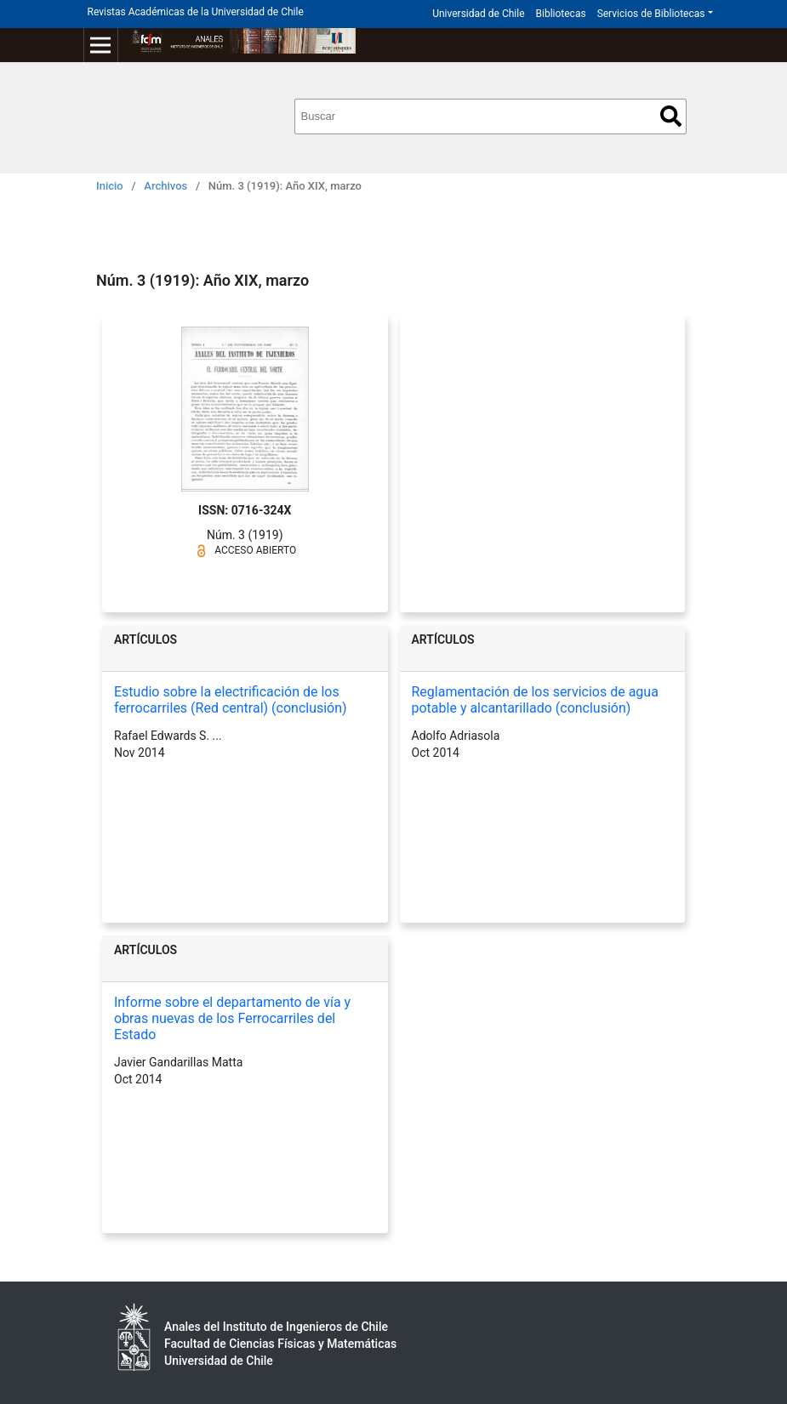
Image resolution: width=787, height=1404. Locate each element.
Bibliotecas (561, 14)
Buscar (670, 116)
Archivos (165, 185)
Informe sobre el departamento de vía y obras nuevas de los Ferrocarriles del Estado (232, 1018)
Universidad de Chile (478, 14)
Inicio (109, 185)
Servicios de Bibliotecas (651, 14)
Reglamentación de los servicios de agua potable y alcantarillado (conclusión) (535, 700)
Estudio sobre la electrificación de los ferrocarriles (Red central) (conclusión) (230, 700)
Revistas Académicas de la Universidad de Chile (196, 12)
